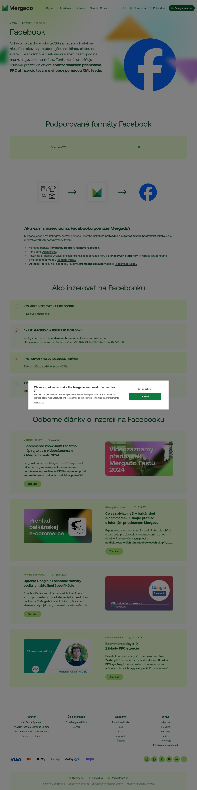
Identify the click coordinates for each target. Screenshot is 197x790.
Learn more (39, 402)
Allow (146, 396)
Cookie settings (145, 389)
